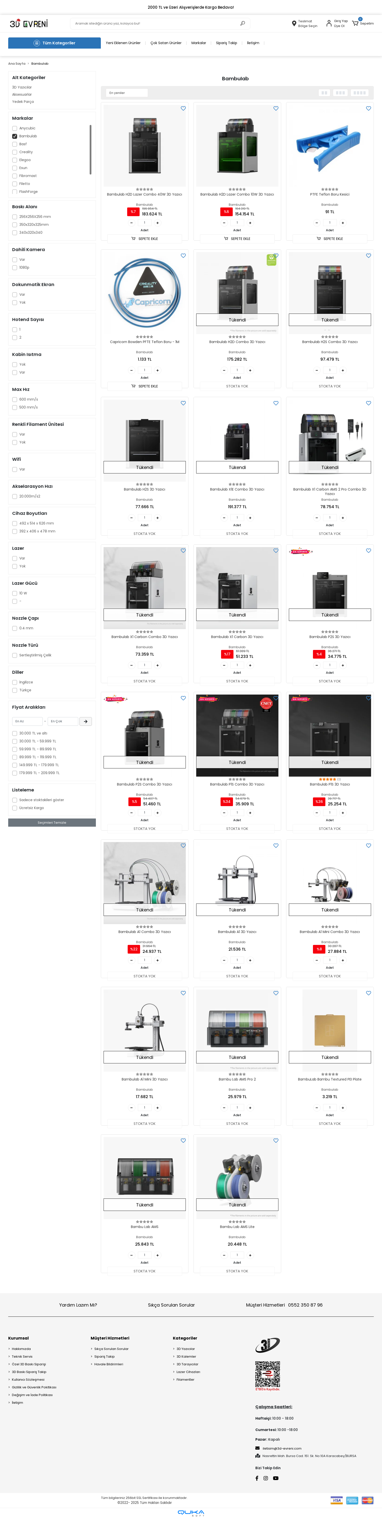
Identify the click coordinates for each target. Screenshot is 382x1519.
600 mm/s (28, 399)
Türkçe (25, 690)
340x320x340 (30, 232)
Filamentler (185, 1379)
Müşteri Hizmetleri (284, 1305)
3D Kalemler (186, 1356)
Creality (26, 151)
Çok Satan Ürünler (166, 42)
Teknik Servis (22, 1356)
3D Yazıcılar (22, 87)
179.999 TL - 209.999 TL (39, 772)
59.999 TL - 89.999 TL (37, 749)
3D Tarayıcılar (187, 1364)
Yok (22, 302)
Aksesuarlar (22, 94)
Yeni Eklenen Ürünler (123, 42)
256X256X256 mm (35, 216)
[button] (363, 23)
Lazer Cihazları (188, 1372)
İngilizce (26, 682)
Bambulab (28, 136)
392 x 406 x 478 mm (37, 531)
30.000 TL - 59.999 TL (37, 741)
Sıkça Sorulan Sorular (171, 1305)
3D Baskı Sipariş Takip (29, 1372)
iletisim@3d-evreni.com (278, 1448)
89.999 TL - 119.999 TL (37, 757)
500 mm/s (28, 407)
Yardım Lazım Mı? (78, 1305)
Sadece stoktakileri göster (41, 799)
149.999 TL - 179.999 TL (39, 764)
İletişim (253, 42)
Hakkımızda (21, 1348)
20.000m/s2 (29, 496)
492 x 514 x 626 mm (36, 523)
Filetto (24, 183)
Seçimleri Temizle (52, 822)
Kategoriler (185, 1338)
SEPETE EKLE (144, 238)
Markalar (198, 42)
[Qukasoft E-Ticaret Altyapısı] (191, 1513)
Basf (23, 144)
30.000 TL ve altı (33, 733)
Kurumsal (18, 1338)
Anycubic (27, 128)
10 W (23, 593)
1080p (24, 267)
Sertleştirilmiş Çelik (35, 655)
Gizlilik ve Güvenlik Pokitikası (34, 1387)
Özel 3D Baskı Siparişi (29, 1364)
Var (22, 259)
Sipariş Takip (226, 42)
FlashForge (28, 191)
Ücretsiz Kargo (31, 807)
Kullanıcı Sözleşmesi (28, 1379)
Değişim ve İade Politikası (32, 1395)
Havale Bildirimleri (108, 1364)
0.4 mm (26, 628)
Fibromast (28, 175)
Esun (23, 167)
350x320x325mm (34, 224)
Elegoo (25, 159)
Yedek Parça (23, 101)
